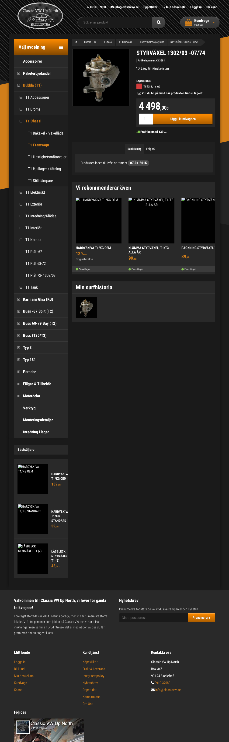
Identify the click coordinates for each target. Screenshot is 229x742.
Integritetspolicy (93, 676)
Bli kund (211, 7)
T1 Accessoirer (32, 97)
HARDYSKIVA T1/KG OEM (93, 248)
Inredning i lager (31, 432)
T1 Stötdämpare (40, 180)
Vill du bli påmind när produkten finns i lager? (172, 93)
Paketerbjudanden (32, 73)
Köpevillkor (90, 662)
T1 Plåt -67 (29, 251)
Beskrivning (135, 149)
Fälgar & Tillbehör (32, 384)
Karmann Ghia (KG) (33, 299)
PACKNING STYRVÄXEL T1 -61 (202, 248)
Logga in (196, 7)
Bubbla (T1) (28, 85)
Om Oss (88, 704)
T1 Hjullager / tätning (44, 168)
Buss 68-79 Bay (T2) (35, 323)
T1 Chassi (28, 121)
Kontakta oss (92, 697)
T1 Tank (27, 287)
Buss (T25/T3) (30, 335)
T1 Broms (28, 109)
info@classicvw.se (125, 7)
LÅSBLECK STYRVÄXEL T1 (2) (59, 556)
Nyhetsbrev (90, 683)
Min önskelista (174, 7)
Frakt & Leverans (94, 669)
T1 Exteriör (29, 204)
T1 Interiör (29, 228)
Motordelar (27, 396)
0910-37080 (96, 7)
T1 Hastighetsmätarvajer (47, 157)
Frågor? (150, 149)
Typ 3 (23, 347)
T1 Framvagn (38, 145)
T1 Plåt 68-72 (31, 263)
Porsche (25, 371)
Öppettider (150, 7)
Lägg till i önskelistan (155, 68)
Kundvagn (20, 683)
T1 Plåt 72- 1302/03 (36, 275)
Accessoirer (28, 61)
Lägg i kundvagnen (183, 119)
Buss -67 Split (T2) (33, 311)
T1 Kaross (28, 239)
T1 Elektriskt (30, 192)
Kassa (18, 690)
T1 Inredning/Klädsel (36, 216)
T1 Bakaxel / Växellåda (45, 133)
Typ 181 (25, 359)
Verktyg (25, 408)
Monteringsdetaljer (33, 420)
